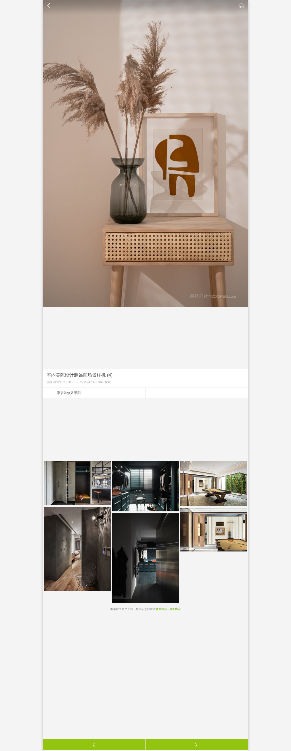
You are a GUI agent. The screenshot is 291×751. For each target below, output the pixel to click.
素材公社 (241, 5)
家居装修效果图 (69, 393)
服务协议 (175, 609)
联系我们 (161, 609)
